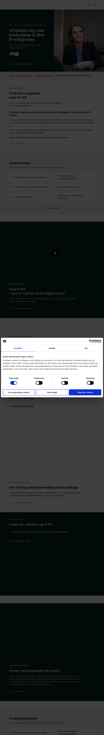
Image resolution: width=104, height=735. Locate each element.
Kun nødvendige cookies (19, 392)
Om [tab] (86, 348)
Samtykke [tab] (18, 348)
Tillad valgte (52, 392)
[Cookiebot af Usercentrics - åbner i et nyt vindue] (90, 341)
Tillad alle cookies (85, 392)
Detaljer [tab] (52, 348)
